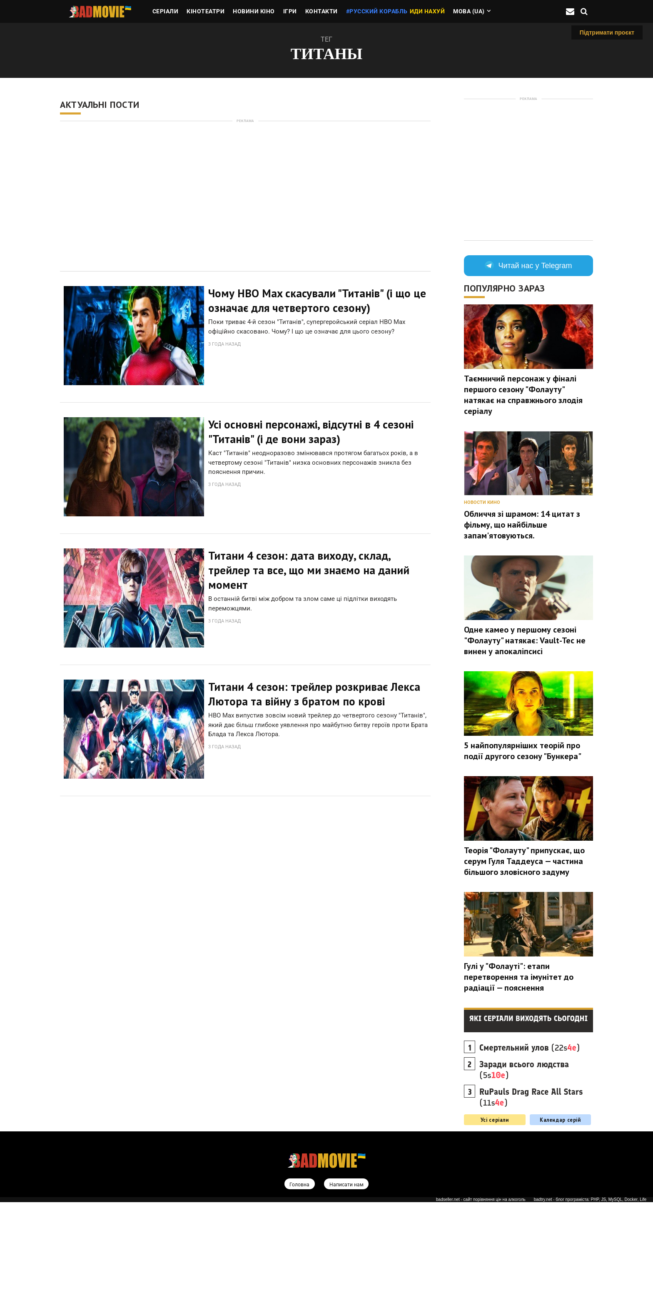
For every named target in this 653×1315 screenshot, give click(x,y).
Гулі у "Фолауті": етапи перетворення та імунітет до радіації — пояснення (518, 977)
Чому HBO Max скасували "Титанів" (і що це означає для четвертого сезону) (317, 300)
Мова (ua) (469, 11)
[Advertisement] (245, 196)
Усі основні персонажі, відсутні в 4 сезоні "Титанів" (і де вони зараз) (311, 427)
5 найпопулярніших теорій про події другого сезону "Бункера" (522, 751)
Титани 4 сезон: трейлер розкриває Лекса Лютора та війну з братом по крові (314, 681)
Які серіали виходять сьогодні (528, 1018)
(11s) (531, 1097)
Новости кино (482, 502)
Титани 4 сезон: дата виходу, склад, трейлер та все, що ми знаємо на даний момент (308, 561)
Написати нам (347, 1184)
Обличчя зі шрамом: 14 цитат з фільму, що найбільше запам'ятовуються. (522, 524)
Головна (298, 1184)
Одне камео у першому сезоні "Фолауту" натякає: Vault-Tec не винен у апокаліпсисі (525, 640)
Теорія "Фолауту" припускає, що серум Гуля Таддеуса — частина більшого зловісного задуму (524, 861)
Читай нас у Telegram (528, 265)
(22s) (529, 1048)
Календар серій (560, 1119)
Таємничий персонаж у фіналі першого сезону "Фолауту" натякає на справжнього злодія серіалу (523, 394)
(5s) (524, 1069)
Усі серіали (495, 1119)
